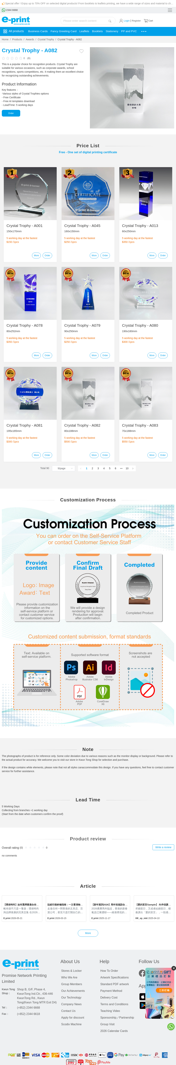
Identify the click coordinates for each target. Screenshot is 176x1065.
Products (17, 39)
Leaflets (86, 31)
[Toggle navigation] (169, 10)
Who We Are (69, 977)
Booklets (99, 31)
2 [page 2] (92, 468)
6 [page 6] (115, 468)
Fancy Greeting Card (64, 31)
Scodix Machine (71, 1024)
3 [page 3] (98, 468)
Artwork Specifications (114, 977)
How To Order (109, 970)
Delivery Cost (109, 997)
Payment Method (111, 990)
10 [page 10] (127, 468)
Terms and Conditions (114, 1004)
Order (11, 113)
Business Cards (38, 31)
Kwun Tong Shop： (8, 991)
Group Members (71, 984)
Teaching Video (110, 1010)
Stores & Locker (71, 970)
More (36, 255)
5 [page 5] (109, 468)
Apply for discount (72, 1017)
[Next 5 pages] (121, 468)
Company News (71, 1004)
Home (5, 39)
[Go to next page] (133, 468)
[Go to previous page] (81, 468)
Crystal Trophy (46, 39)
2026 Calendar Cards (114, 1030)
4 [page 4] (104, 468)
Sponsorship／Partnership (117, 1017)
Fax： (5, 1013)
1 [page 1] (86, 468)
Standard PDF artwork (114, 984)
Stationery (114, 31)
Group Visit (107, 1024)
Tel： (5, 1007)
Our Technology (71, 997)
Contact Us (68, 1010)
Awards (30, 39)
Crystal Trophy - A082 (70, 39)
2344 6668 (10, 10)
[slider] (12, 58)
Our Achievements (73, 990)
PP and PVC (132, 31)
